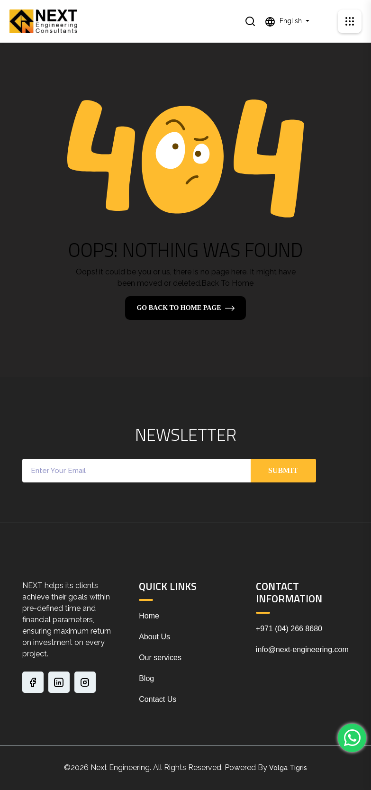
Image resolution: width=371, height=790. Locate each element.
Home (149, 616)
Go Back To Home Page (178, 307)
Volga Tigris (288, 768)
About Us (154, 637)
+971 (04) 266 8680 (289, 629)
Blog (146, 678)
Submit (283, 470)
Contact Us (157, 699)
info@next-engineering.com (302, 649)
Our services (160, 658)
